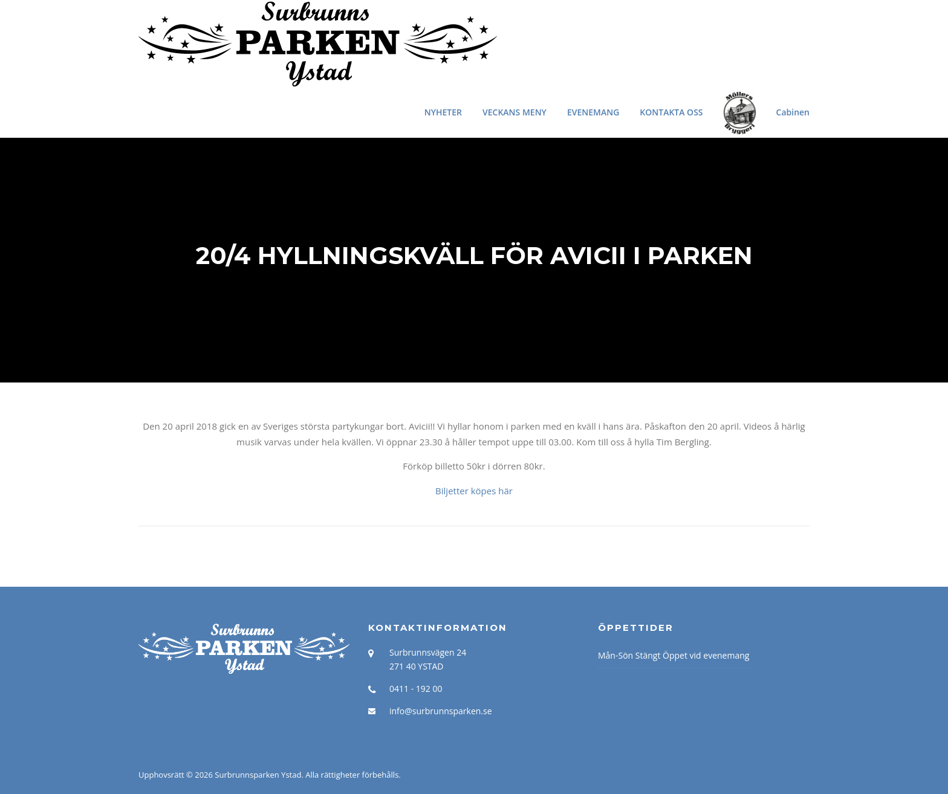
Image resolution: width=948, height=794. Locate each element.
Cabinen (793, 112)
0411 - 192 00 (415, 688)
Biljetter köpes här (474, 491)
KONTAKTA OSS (671, 112)
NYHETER (443, 112)
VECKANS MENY (514, 112)
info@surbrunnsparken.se (440, 711)
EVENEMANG (593, 112)
